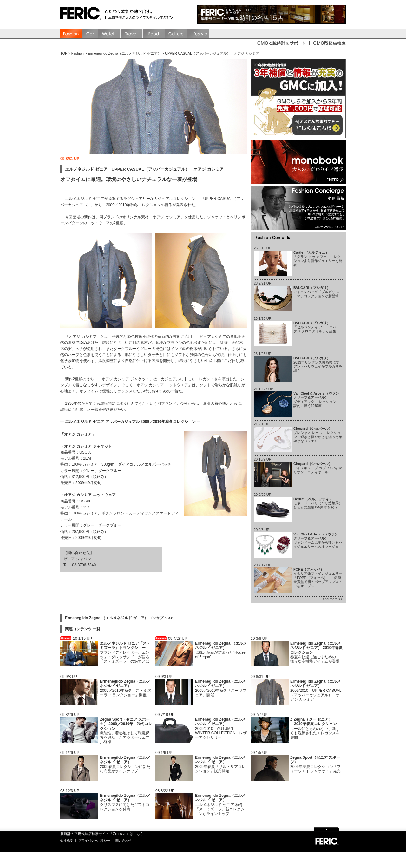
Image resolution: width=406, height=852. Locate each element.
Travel (132, 33)
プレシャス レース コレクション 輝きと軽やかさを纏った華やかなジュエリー (317, 435)
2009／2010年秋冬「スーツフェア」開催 (220, 688)
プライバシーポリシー (94, 840)
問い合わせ (123, 840)
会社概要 (66, 840)
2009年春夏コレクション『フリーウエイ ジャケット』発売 (315, 764)
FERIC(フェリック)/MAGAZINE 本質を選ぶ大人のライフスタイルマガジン (82, 14)
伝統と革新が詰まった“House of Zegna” (221, 650)
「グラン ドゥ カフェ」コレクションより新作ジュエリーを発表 (317, 259)
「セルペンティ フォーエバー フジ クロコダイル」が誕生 (316, 327)
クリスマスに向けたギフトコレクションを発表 (125, 802)
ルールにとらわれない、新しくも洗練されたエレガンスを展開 (315, 728)
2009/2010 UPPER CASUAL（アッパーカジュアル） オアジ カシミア (315, 690)
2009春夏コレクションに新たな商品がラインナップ (125, 764)
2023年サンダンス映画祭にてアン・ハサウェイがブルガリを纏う (317, 364)
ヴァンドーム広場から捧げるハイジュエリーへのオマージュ (317, 540)
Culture (176, 33)
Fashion (71, 33)
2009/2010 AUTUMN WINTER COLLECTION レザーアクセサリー (221, 728)
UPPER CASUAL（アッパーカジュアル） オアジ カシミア (212, 53)
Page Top (326, 829)
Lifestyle (198, 33)
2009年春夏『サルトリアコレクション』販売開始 (220, 764)
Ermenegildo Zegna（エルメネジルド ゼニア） (124, 53)
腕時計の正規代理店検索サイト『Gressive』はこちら (102, 834)
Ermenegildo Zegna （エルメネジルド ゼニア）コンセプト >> (119, 618)
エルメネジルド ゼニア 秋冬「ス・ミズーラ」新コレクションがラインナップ (220, 804)
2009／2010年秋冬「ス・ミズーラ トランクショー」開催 (125, 688)
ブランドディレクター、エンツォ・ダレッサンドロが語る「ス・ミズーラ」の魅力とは (125, 652)
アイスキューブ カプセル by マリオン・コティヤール (317, 468)
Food (154, 33)
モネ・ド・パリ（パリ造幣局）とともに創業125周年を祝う (317, 503)
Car (90, 33)
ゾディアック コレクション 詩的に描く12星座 (316, 399)
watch (109, 33)
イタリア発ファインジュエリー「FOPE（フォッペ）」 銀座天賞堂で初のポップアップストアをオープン (317, 577)
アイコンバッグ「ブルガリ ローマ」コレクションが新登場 (316, 292)
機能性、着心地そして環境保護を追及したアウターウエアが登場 (126, 730)
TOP (63, 53)
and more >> (333, 599)
